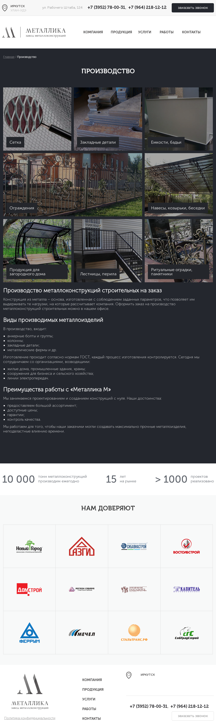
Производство (26, 57)
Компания (93, 32)
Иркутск (18, 6)
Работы (167, 32)
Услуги (144, 32)
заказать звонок (193, 8)
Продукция (121, 32)
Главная (8, 57)
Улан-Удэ (18, 10)
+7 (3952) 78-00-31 (106, 8)
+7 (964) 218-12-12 (147, 8)
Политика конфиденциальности (29, 718)
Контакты (191, 32)
